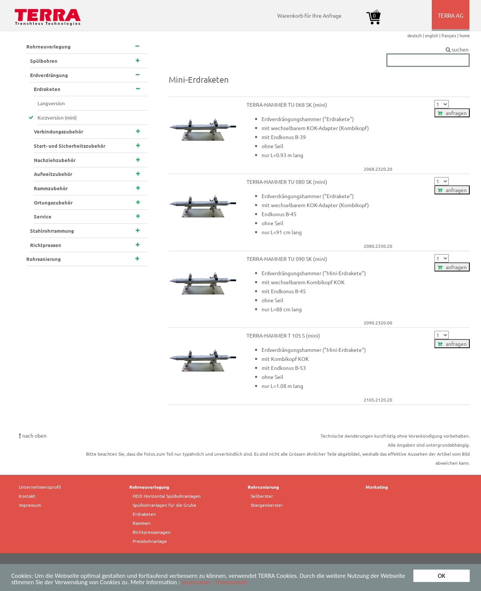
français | (451, 35)
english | (433, 35)
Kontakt (27, 496)
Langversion (51, 103)
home (465, 35)
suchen (428, 49)
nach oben (33, 435)
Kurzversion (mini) (57, 117)
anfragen (452, 112)
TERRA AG (451, 21)
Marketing (377, 487)
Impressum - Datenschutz (214, 582)
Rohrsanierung (263, 487)
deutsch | (416, 35)
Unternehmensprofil (40, 487)
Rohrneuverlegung (149, 487)
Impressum (30, 505)
